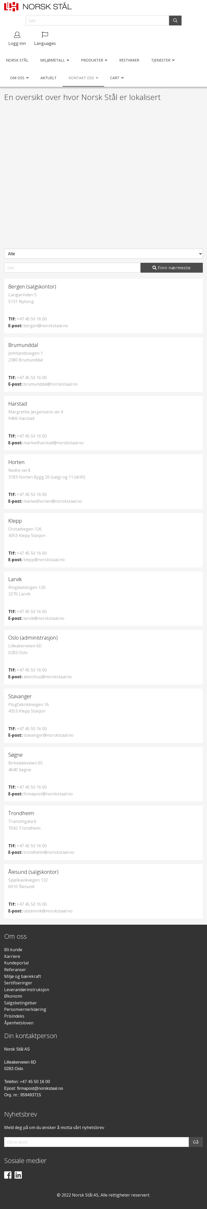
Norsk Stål (17, 60)
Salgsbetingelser (20, 1003)
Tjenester (160, 60)
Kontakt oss (81, 77)
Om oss (17, 77)
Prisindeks (14, 1016)
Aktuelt (49, 77)
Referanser (15, 969)
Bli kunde (13, 949)
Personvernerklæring (25, 1009)
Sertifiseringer (18, 983)
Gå (196, 1142)
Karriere (12, 956)
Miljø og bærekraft (22, 976)
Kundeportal (16, 963)
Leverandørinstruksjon (26, 989)
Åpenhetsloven (19, 1023)
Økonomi (13, 996)
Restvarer (129, 60)
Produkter (92, 60)
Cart (114, 77)
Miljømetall (52, 60)
